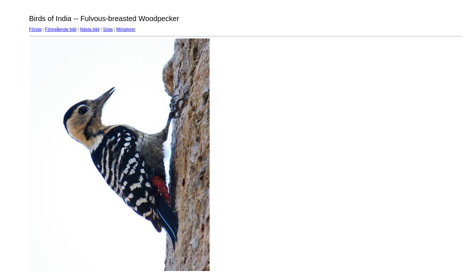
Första (35, 29)
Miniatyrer (126, 29)
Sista (108, 29)
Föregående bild (61, 29)
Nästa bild (89, 29)
